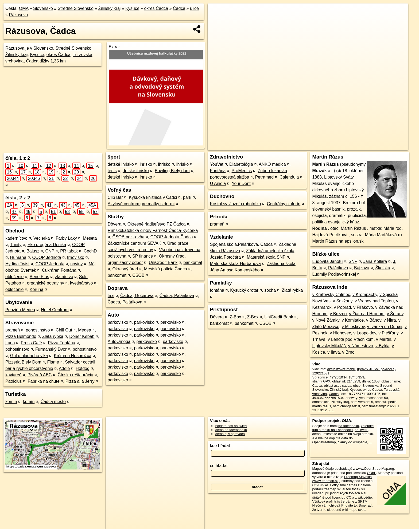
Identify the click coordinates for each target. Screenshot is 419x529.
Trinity (16, 244)
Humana (18, 257)
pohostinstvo (38, 330)
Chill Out (64, 330)
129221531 (320, 373)
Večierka (41, 238)
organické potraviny (45, 283)
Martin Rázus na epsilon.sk (337, 241)
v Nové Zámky (325, 320)
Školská (382, 268)
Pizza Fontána (61, 343)
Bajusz (32, 251)
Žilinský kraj (109, 8)
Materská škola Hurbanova (235, 263)
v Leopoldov (364, 333)
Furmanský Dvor (51, 349)
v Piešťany (388, 333)
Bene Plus (39, 276)
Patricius (13, 381)
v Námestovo (360, 346)
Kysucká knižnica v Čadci (153, 197)
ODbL (371, 473)
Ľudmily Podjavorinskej (334, 274)
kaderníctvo (16, 238)
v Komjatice (353, 320)
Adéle (64, 368)
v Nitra (390, 320)
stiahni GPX (321, 381)
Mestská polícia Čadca (165, 269)
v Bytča (382, 346)
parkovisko (118, 322)
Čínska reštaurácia (75, 375)
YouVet (216, 164)
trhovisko (75, 257)
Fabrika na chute (44, 381)
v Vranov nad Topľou (374, 301)
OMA (24, 8)
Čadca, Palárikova (177, 295)
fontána (217, 290)
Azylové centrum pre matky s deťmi (141, 204)
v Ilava (333, 352)
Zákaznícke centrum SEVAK (134, 243)
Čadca (179, 8)
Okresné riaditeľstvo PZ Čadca (156, 224)
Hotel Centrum (54, 309)
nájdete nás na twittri (231, 426)
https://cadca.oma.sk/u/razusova (384, 146)
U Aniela (218, 183)
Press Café (31, 343)
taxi (111, 295)
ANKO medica (272, 164)
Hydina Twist (17, 264)
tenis (112, 170)
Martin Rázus (327, 157)
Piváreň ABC (40, 375)
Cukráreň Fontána (59, 270)
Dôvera (115, 224)
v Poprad (342, 307)
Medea (84, 330)
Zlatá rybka (52, 336)
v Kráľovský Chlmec (331, 294)
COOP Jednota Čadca (171, 237)
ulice (194, 8)
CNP (49, 251)
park (187, 197)
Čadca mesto (53, 401)
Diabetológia (241, 164)
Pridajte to (349, 505)
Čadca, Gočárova (137, 295)
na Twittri (361, 430)
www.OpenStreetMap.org (375, 469)
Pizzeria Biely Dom (23, 362)
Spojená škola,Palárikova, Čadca (241, 244)
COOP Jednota (46, 257)
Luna (10, 343)
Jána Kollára (375, 261)
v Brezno (338, 313)
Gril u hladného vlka (29, 355)
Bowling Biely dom (172, 170)
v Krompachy (364, 294)
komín (11, 401)
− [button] (217, 21)
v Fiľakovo (363, 307)
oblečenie (14, 276)
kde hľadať (220, 445)
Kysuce (132, 8)
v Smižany (342, 301)
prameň (12, 330)
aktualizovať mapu (341, 369)
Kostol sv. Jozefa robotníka (235, 204)
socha (270, 290)
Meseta (90, 238)
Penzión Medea (20, 309)
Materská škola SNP (266, 257)
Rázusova (18, 15)
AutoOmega (119, 341)
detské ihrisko (121, 164)
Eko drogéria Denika (47, 244)
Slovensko (43, 8)
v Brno (348, 352)
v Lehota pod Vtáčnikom (351, 339)
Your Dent (241, 183)
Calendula (289, 177)
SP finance (142, 256)
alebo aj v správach (230, 434)
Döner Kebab (81, 336)
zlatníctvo (64, 276)
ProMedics (242, 170)
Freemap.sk (343, 146)
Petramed (264, 177)
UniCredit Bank (163, 262)
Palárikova (338, 268)
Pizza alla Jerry (79, 381)
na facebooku (349, 426)
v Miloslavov (353, 326)
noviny (76, 264)
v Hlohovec (340, 333)
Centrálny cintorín (283, 204)
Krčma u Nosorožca (72, 355)
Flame (53, 362)
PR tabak (69, 251)
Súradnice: (320, 377)
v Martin (383, 339)
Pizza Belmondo (20, 336)
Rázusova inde (329, 287)
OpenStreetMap (315, 146)
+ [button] (217, 13)
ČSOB (138, 275)
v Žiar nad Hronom (367, 313)
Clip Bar (115, 197)
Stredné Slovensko (76, 8)
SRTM (362, 501)
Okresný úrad (125, 269)
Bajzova (361, 268)
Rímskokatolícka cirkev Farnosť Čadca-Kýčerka (153, 230)
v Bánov (373, 320)
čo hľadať (219, 465)
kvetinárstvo (81, 283)
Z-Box (235, 317)
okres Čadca (156, 8)
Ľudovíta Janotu (327, 261)
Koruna (37, 289)
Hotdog (83, 368)
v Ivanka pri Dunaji (384, 326)
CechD (90, 251)
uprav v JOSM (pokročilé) (376, 369)
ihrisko (146, 164)
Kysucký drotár (244, 290)
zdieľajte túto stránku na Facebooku (343, 428)
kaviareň (13, 375)
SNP (353, 261)
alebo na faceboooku (231, 430)
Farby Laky (66, 238)
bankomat (193, 262)
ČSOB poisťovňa (128, 237)
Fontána (218, 170)
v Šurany (395, 313)
